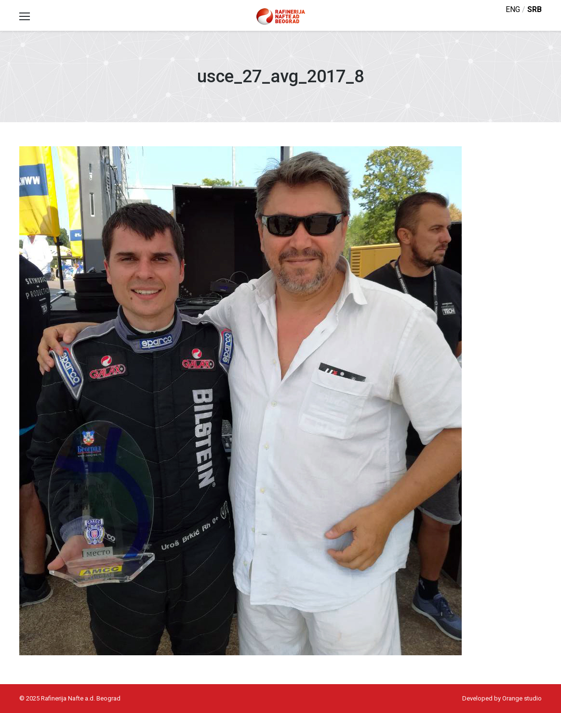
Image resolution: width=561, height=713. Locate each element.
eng (513, 9)
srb (534, 9)
